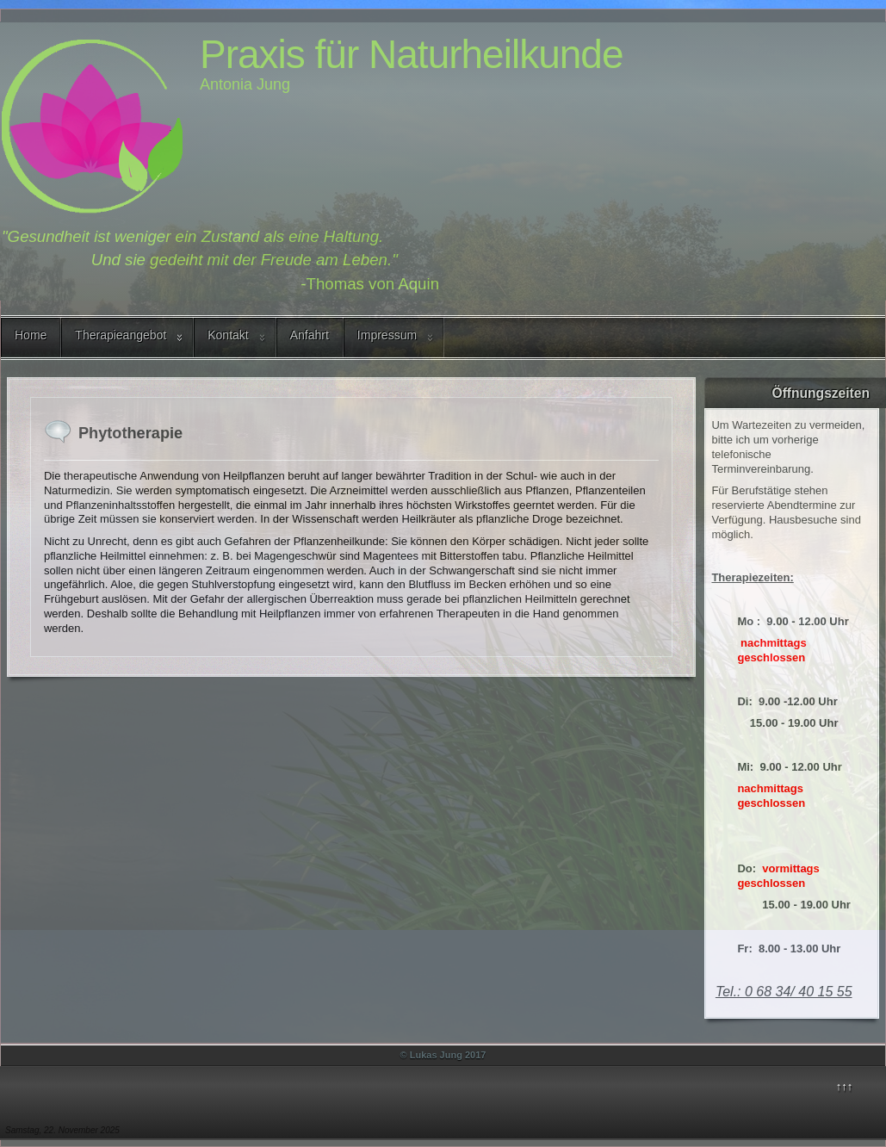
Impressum (387, 335)
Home (30, 335)
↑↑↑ (844, 1086)
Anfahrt (309, 335)
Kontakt (228, 335)
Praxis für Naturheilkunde (411, 54)
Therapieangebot (120, 335)
